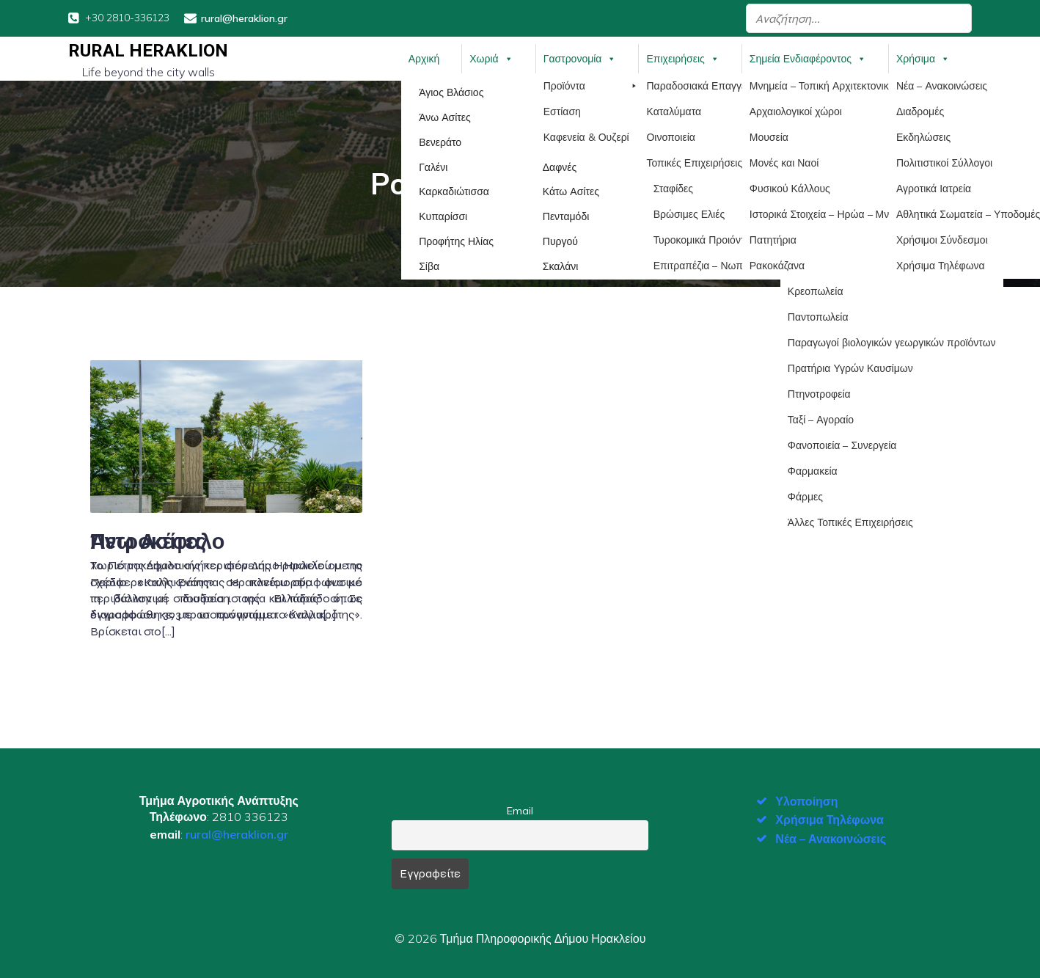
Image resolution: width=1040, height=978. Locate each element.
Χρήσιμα (923, 58)
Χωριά (491, 58)
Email (520, 809)
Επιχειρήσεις (682, 58)
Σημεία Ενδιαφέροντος (808, 58)
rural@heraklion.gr (237, 832)
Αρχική (424, 58)
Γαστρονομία (580, 58)
